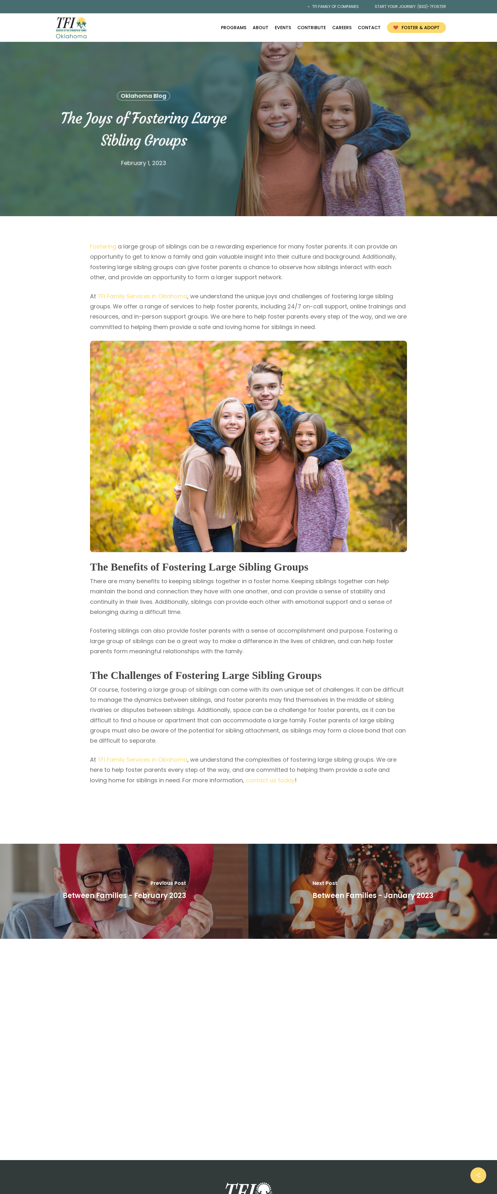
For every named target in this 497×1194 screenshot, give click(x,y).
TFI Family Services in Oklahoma (142, 296)
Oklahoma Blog (143, 96)
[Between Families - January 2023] (372, 891)
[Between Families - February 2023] (124, 891)
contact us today (270, 780)
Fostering (104, 246)
